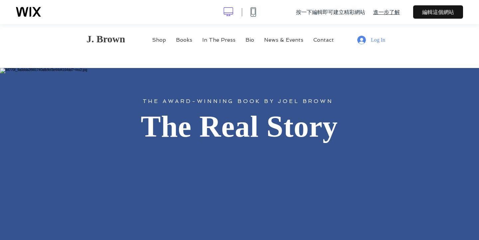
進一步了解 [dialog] (386, 12)
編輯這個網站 (438, 12)
